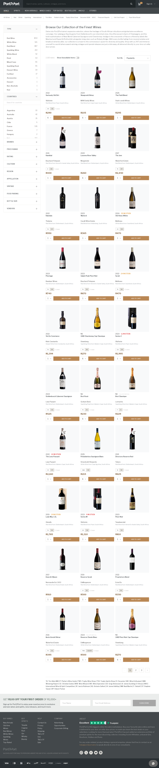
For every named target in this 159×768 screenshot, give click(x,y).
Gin (22, 734)
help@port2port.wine (88, 745)
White (20, 17)
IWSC (94, 17)
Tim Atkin (49, 17)
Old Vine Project (119, 17)
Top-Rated (7, 742)
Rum (23, 731)
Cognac (24, 728)
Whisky (24, 736)
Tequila (24, 725)
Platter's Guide (59, 17)
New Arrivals (8, 723)
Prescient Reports (103, 17)
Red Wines (7, 731)
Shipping (41, 731)
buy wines (7, 719)
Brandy (24, 739)
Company (58, 719)
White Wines (8, 734)
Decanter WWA (85, 17)
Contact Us (42, 723)
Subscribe (144, 703)
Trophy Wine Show (72, 17)
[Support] (153, 763)
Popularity (131, 58)
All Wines (7, 17)
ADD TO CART (66, 118)
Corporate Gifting (61, 728)
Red (15, 17)
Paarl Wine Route (134, 17)
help (40, 719)
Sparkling (28, 17)
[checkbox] (77, 58)
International (37, 17)
